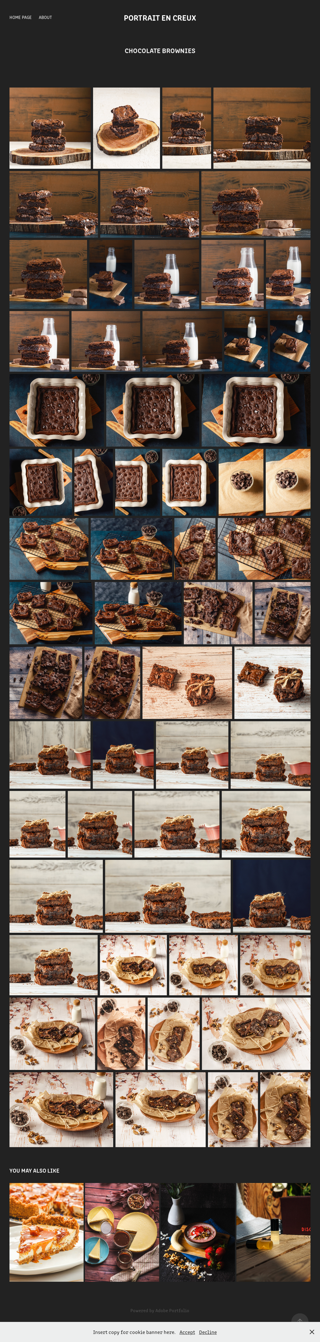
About (45, 17)
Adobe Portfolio (172, 1310)
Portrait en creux (160, 17)
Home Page (20, 17)
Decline (208, 1332)
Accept (187, 1332)
